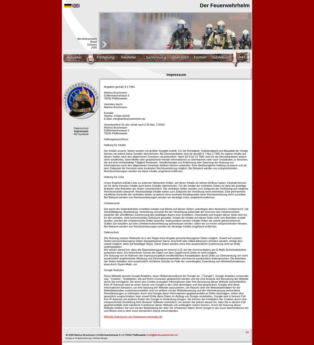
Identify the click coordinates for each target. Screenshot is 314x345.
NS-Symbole (81, 134)
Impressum (81, 131)
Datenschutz (81, 128)
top (247, 332)
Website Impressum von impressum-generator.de (133, 316)
